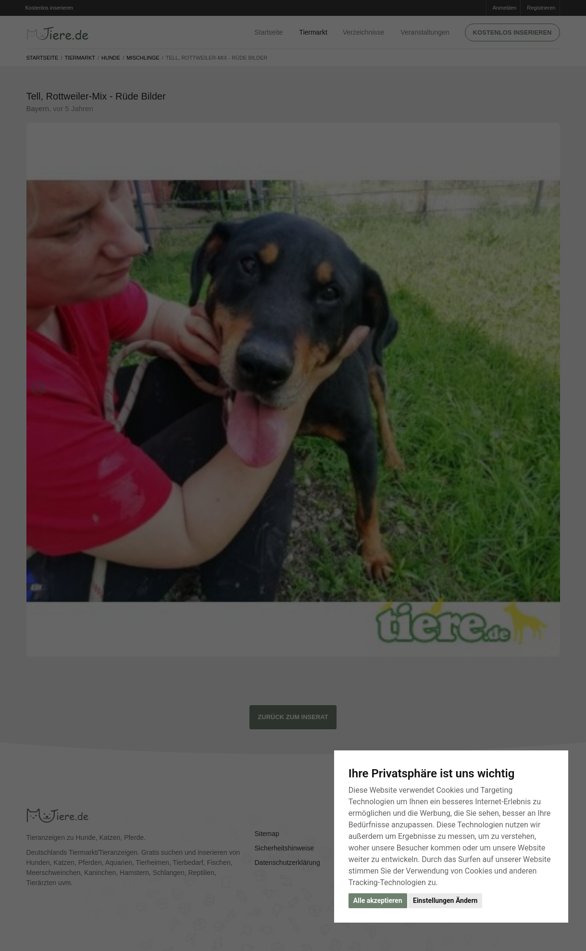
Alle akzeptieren (377, 900)
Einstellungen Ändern (445, 900)
